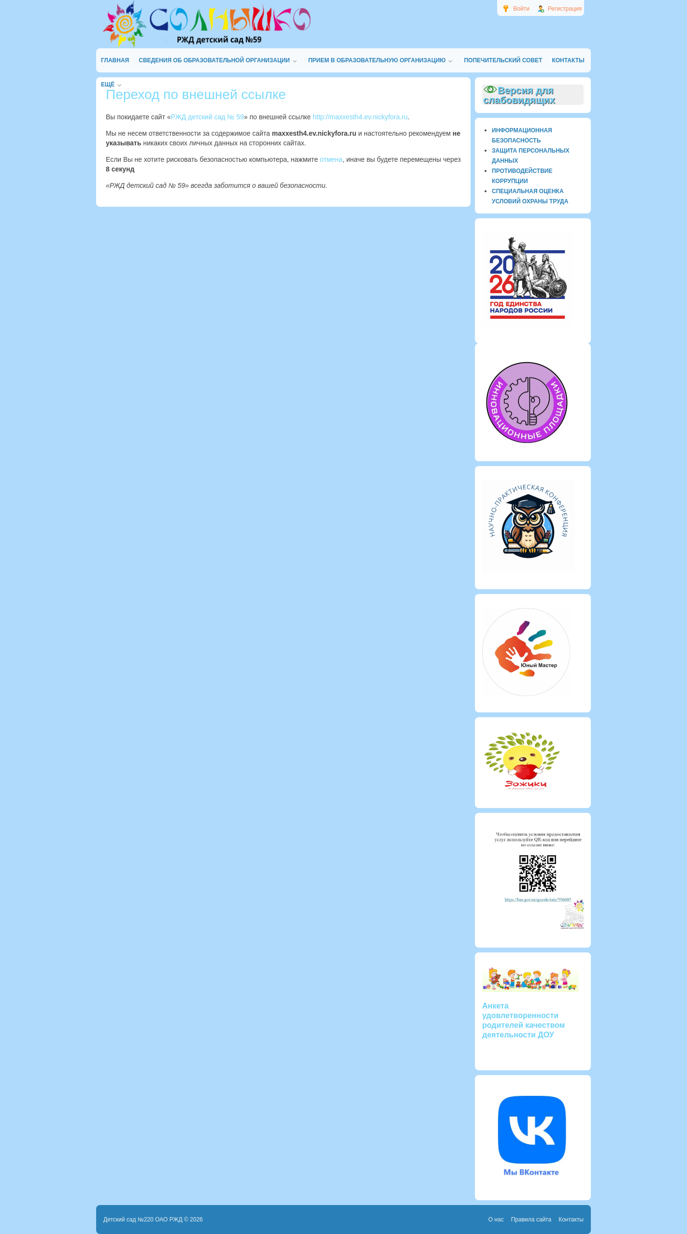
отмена (331, 159)
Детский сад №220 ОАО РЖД (143, 1219)
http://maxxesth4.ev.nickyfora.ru (360, 117)
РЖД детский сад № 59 (207, 117)
